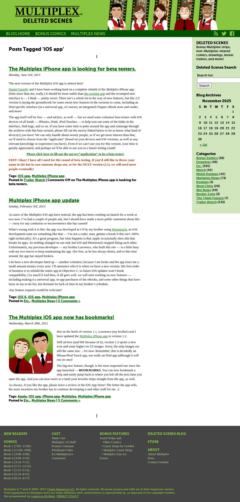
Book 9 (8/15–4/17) (17, 478)
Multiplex (69, 396)
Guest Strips (117, 450)
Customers (59, 458)
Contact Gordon (158, 462)
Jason (117, 21)
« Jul (203, 145)
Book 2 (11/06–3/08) (17, 450)
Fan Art (114, 454)
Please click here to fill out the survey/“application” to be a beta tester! (75, 154)
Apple (22, 396)
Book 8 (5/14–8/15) (17, 474)
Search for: (205, 75)
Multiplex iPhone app (48, 176)
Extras (104, 458)
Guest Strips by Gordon (118, 446)
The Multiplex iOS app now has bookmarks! (61, 317)
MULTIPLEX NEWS (88, 34)
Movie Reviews (207, 174)
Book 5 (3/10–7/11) (16, 462)
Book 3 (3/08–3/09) (17, 454)
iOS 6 (22, 297)
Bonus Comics (207, 158)
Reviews (202, 182)
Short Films (204, 186)
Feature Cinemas (63, 446)
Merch (201, 170)
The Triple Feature (210, 198)
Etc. (27, 301)
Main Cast (58, 438)
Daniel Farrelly (18, 89)
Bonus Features (114, 434)
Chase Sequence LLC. (61, 489)
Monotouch (119, 229)
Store (153, 442)
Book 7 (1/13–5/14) (17, 470)
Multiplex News (44, 301)
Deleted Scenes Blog (167, 434)
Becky (139, 21)
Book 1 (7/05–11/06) (17, 446)
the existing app (94, 93)
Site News (203, 190)
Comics (10, 442)
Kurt (184, 21)
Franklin (207, 21)
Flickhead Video (62, 450)
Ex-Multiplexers (62, 454)
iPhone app (51, 396)
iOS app (24, 176)
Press (151, 458)
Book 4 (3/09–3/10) (17, 458)
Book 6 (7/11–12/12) (17, 466)
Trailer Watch (34, 180)
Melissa (162, 21)
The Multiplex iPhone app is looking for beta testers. (72, 69)
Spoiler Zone (205, 194)
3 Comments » (69, 400)
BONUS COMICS (50, 34)
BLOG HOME (18, 34)
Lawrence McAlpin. (43, 496)
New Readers (16, 434)
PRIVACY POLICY (67, 496)
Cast (56, 434)
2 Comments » (69, 301)
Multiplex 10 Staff (64, 442)
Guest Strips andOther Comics (110, 440)
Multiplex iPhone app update (44, 200)
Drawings (203, 162)
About (154, 450)
